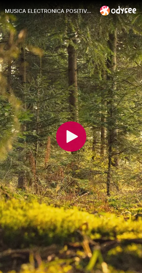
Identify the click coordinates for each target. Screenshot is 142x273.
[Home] (118, 10)
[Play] (71, 136)
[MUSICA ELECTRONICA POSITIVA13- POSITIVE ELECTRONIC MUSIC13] (49, 11)
